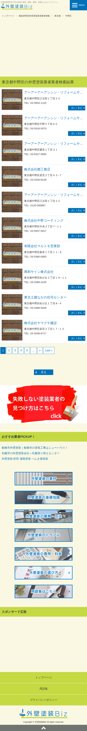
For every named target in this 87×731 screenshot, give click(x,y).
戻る (43, 372)
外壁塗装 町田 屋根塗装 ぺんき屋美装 (25, 458)
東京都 (57, 16)
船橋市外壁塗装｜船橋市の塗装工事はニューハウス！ (35, 447)
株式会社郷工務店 (37, 169)
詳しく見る (76, 108)
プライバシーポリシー (43, 699)
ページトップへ (43, 728)
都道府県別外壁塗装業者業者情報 (34, 16)
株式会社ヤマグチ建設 (40, 323)
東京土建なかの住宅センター (45, 297)
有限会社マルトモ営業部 (42, 246)
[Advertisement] (43, 47)
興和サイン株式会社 (39, 272)
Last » (49, 350)
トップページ (8, 16)
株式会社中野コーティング (43, 220)
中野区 (68, 16)
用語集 (43, 688)
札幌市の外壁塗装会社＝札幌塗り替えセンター (31, 453)
